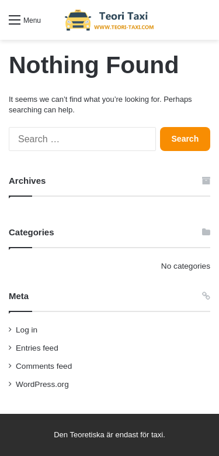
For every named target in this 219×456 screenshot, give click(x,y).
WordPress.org (42, 384)
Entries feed (37, 348)
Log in (26, 329)
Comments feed (44, 366)
